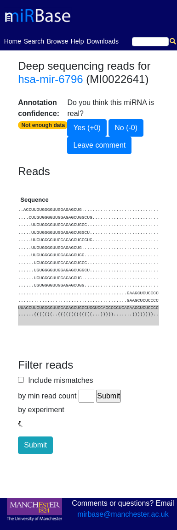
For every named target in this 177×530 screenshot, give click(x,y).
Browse (58, 41)
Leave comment (99, 145)
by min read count (47, 396)
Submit (35, 445)
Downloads (103, 41)
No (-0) (125, 128)
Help (77, 41)
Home (13, 40)
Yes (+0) (86, 128)
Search (34, 41)
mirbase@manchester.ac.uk (123, 514)
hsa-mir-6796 (50, 79)
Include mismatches (58, 380)
